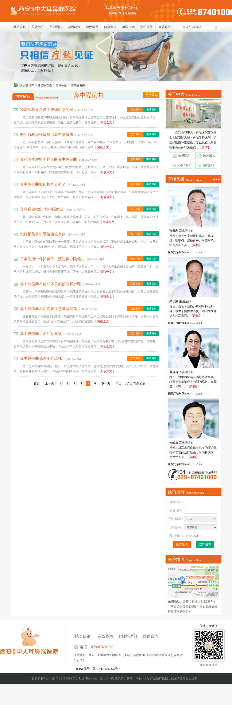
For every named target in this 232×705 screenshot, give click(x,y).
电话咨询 (151, 109)
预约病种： (176, 527)
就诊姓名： (176, 502)
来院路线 (164, 27)
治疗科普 (92, 27)
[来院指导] (128, 636)
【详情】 (205, 147)
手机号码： (176, 510)
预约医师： (176, 518)
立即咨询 (205, 544)
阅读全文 (106, 122)
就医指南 (128, 27)
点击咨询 (135, 109)
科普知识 (184, 165)
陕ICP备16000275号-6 (106, 668)
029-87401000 (102, 647)
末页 (118, 383)
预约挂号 (146, 27)
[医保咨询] (151, 636)
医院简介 (37, 27)
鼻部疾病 (61, 85)
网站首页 (19, 27)
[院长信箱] (83, 636)
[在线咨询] (105, 636)
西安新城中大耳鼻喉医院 (36, 85)
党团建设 (74, 27)
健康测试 (110, 27)
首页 (37, 383)
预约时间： (176, 535)
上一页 (49, 383)
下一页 (105, 383)
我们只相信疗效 (116, 56)
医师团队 (56, 27)
